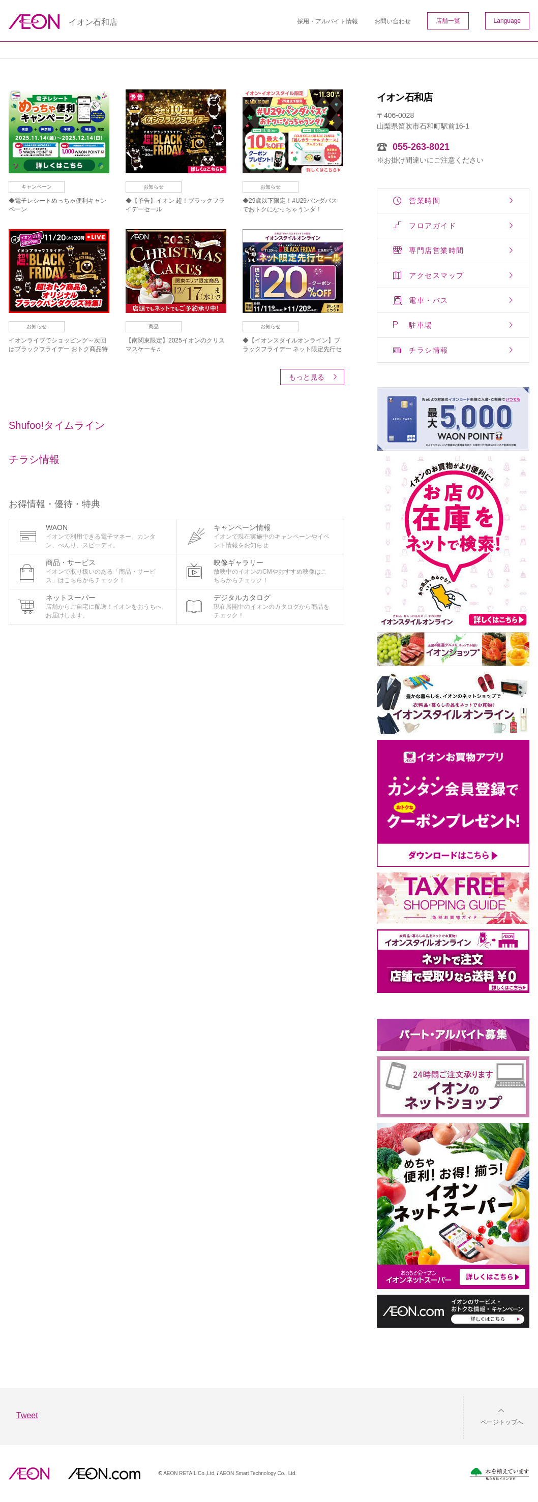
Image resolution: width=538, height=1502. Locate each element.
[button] (494, 1415)
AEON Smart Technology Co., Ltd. (258, 1473)
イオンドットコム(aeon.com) (104, 1473)
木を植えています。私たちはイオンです (499, 1473)
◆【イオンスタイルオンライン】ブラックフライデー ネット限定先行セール (292, 349)
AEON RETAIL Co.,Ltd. (189, 1473)
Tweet (27, 1415)
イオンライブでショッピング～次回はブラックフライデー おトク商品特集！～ (58, 349)
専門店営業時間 (436, 250)
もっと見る (306, 377)
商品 (153, 326)
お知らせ (153, 187)
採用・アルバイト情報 (327, 21)
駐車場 (421, 325)
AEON (29, 1473)
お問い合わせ (392, 21)
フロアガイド (432, 226)
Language (507, 20)
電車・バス (429, 300)
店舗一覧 (448, 20)
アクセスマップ (436, 275)
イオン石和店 (93, 22)
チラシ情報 (429, 350)
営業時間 (424, 201)
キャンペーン (36, 187)
